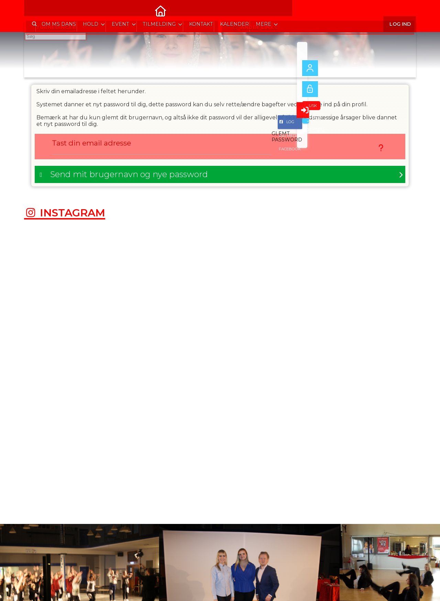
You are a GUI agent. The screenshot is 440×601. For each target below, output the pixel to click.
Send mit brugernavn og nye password (129, 176)
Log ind (399, 10)
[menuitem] (34, 10)
